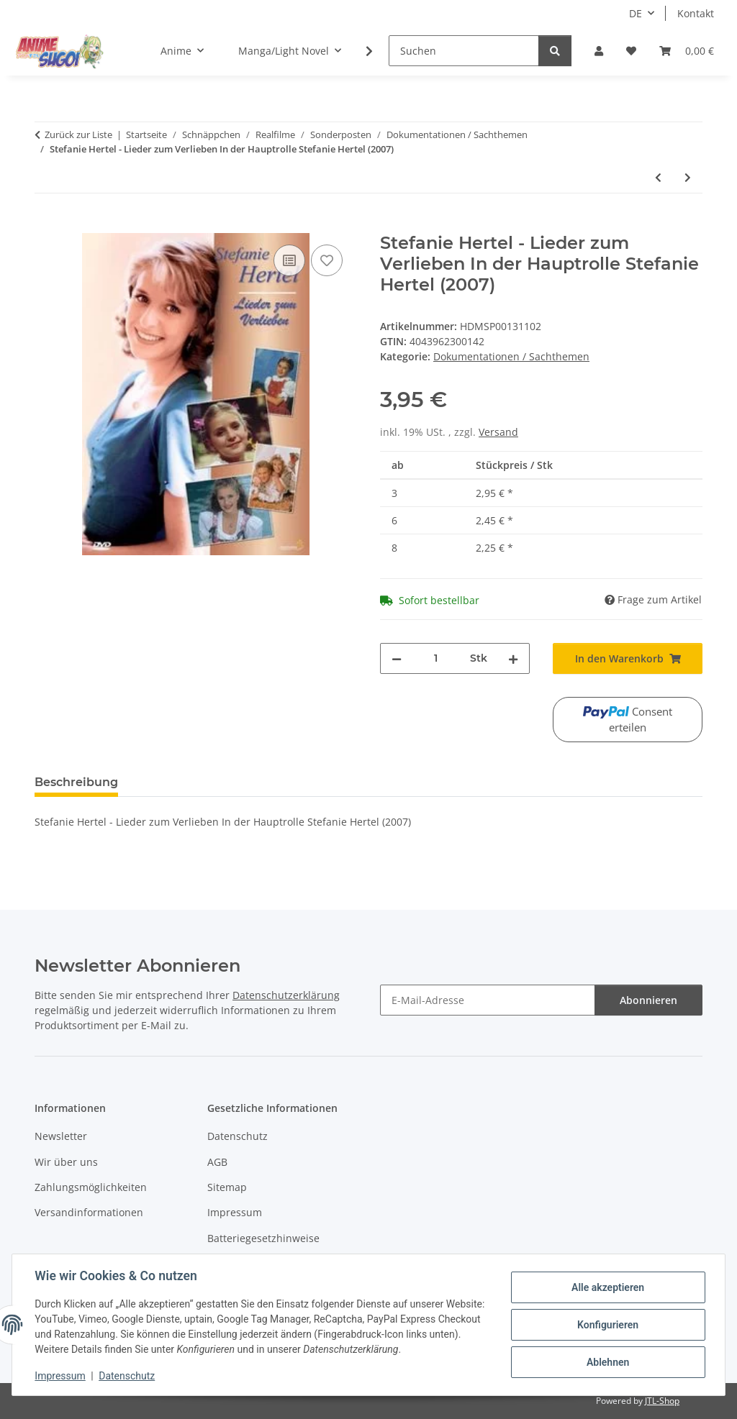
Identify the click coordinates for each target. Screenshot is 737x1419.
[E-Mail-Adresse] (487, 1000)
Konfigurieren (607, 1325)
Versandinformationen (89, 1212)
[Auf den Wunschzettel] (327, 260)
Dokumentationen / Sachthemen (511, 356)
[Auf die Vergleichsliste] (289, 260)
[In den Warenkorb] (46, 225)
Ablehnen (607, 1362)
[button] (599, 51)
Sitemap (227, 1187)
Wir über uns (66, 1162)
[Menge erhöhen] (513, 658)
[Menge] (436, 658)
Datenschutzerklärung (286, 995)
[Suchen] (464, 50)
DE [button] (635, 13)
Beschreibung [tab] (76, 782)
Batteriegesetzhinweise (263, 1238)
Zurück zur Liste (78, 134)
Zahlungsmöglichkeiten (91, 1187)
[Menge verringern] (396, 658)
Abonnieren (648, 1000)
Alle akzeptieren (607, 1287)
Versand (498, 432)
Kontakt (695, 13)
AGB (217, 1162)
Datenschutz (127, 1376)
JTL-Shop (662, 1401)
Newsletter (61, 1136)
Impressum (60, 1376)
